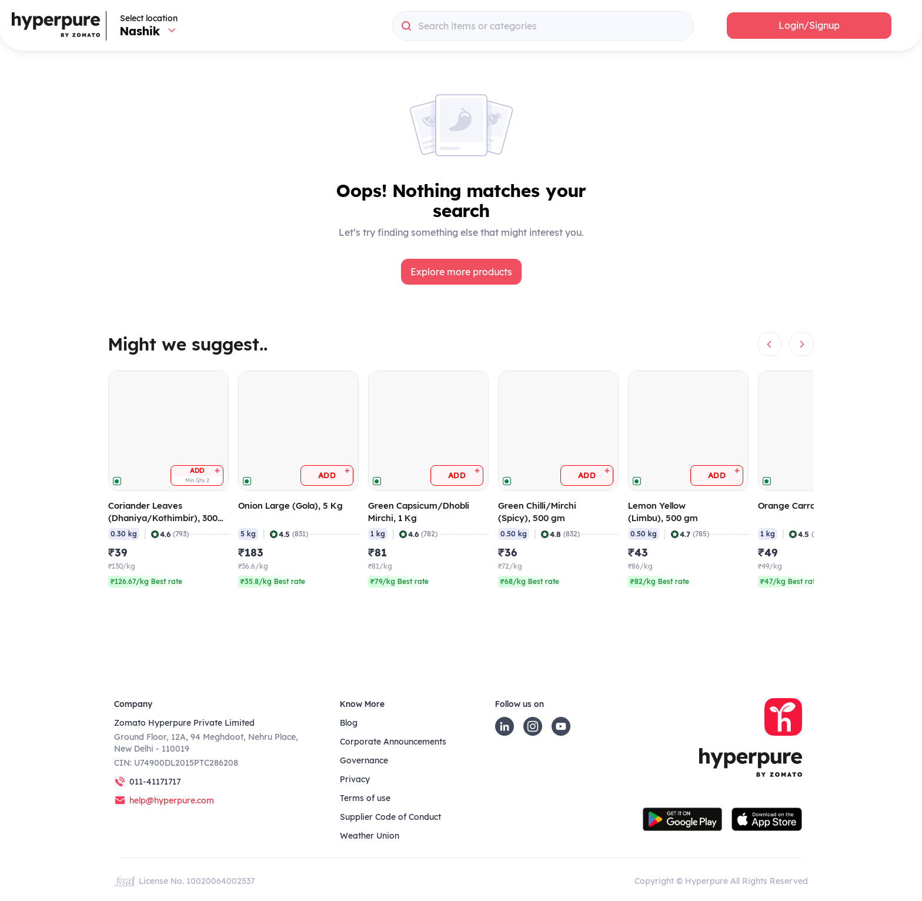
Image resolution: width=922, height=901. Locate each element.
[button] (809, 25)
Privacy (355, 779)
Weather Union (369, 835)
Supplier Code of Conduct (390, 817)
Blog (349, 723)
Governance (364, 760)
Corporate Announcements (393, 741)
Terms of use (365, 798)
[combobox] (543, 26)
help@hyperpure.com (171, 800)
